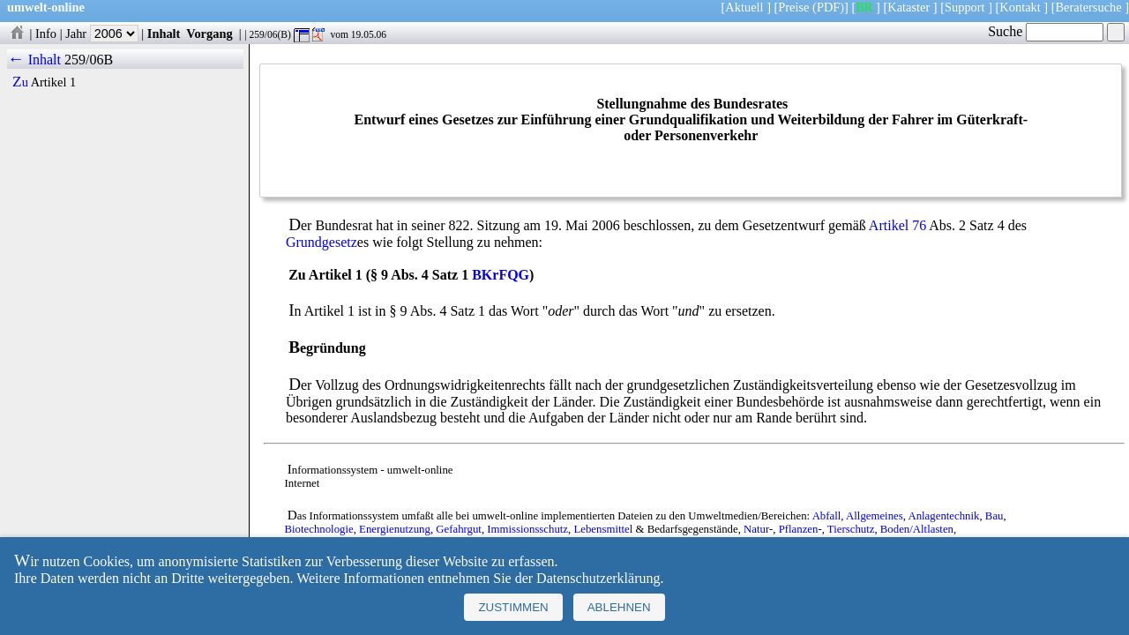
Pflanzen (799, 529)
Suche (1045, 31)
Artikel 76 (897, 225)
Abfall (826, 516)
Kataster (908, 7)
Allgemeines (874, 516)
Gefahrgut (459, 529)
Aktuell (744, 7)
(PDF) (828, 7)
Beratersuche (1089, 7)
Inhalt (164, 33)
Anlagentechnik (943, 516)
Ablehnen (619, 607)
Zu (20, 82)
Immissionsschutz (527, 529)
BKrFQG (500, 274)
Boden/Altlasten (916, 529)
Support (965, 7)
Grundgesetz (321, 242)
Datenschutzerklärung (598, 578)
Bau (994, 516)
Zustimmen (513, 607)
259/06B (88, 59)
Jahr (101, 33)
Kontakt (1019, 7)
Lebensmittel (602, 529)
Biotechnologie (318, 529)
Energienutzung (394, 529)
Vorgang (209, 33)
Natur (756, 529)
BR (864, 7)
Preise (793, 7)
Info (45, 33)
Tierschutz (851, 529)
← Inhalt (34, 59)
